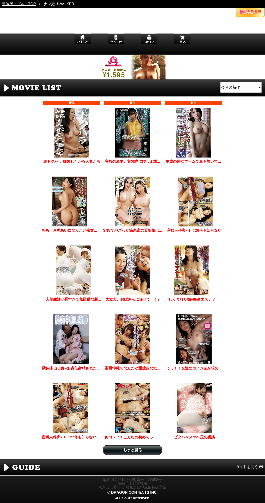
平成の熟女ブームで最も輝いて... (193, 161)
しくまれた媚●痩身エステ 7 (192, 299)
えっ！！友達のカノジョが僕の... (194, 368)
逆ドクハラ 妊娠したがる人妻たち (71, 161)
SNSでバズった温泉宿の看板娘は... (132, 230)
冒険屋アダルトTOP (19, 4)
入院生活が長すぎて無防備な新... (73, 299)
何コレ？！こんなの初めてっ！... (132, 437)
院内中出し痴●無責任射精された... (71, 368)
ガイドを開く (247, 467)
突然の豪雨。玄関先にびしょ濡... (132, 161)
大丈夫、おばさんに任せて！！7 (132, 299)
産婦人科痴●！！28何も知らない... (196, 230)
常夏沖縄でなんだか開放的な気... (132, 368)
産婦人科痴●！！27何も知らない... (71, 437)
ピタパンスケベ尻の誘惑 (194, 437)
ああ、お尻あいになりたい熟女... (69, 230)
